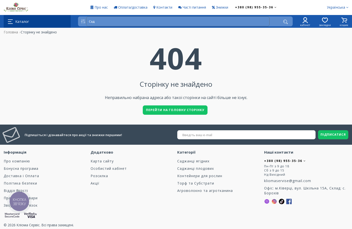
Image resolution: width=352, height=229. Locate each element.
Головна (11, 32)
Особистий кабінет (109, 168)
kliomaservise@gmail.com (287, 180)
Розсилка (99, 175)
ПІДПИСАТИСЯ (333, 134)
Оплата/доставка (130, 7)
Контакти (162, 7)
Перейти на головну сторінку (175, 110)
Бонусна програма (21, 168)
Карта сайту (102, 161)
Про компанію (17, 161)
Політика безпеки (20, 183)
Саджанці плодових (195, 168)
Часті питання (192, 7)
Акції (95, 183)
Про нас (99, 7)
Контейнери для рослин (199, 175)
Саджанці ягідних (193, 161)
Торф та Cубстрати (195, 183)
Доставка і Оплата (21, 175)
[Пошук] (285, 21)
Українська (337, 7)
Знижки (220, 7)
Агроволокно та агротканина (205, 190)
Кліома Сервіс (28, 225)
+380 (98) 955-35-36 (256, 7)
